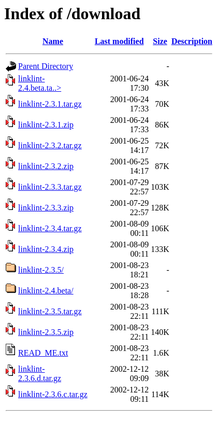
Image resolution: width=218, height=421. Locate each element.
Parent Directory (45, 66)
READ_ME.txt (43, 352)
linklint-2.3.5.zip (46, 332)
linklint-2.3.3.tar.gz (50, 187)
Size (160, 41)
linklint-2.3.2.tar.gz (50, 145)
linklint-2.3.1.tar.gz (50, 104)
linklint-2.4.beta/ (46, 290)
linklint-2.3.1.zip (46, 124)
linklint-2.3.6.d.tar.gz (39, 373)
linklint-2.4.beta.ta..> (39, 83)
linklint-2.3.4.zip (46, 249)
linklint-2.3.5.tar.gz (50, 311)
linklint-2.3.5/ (41, 269)
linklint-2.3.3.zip (46, 207)
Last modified (119, 41)
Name (52, 41)
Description (191, 41)
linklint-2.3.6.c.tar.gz (53, 394)
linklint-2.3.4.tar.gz (50, 228)
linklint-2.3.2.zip (46, 166)
